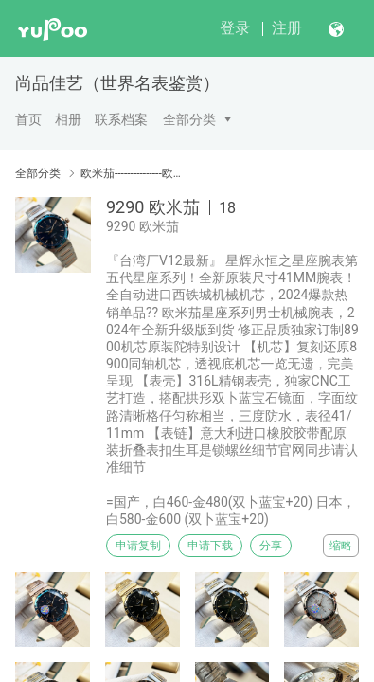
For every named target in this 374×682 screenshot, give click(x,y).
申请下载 (210, 545)
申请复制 (138, 545)
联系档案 (121, 119)
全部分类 (189, 119)
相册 (68, 119)
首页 (28, 119)
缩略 (340, 545)
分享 (270, 545)
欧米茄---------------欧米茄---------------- (133, 173)
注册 (287, 28)
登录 (235, 28)
